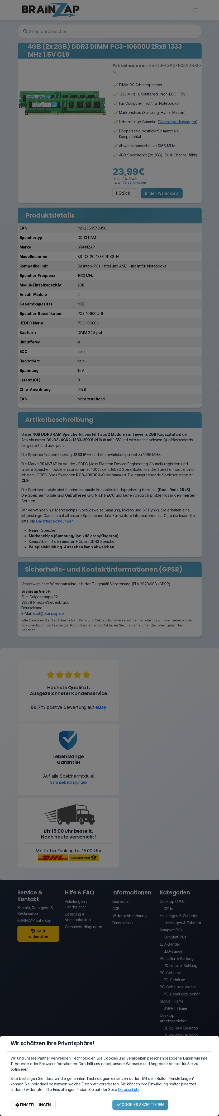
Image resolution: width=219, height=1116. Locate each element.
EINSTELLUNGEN (33, 1105)
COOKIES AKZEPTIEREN (140, 1104)
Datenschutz (128, 1089)
